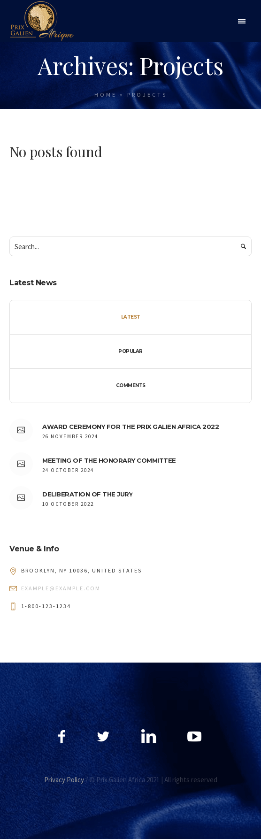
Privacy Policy (64, 779)
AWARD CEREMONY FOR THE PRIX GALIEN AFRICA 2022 (130, 426)
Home (105, 94)
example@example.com (60, 588)
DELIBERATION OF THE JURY (87, 494)
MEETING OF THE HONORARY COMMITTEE (109, 460)
